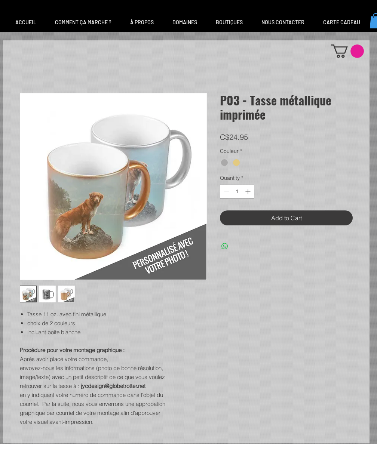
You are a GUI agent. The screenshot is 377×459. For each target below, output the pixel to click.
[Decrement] (225, 191)
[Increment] (248, 191)
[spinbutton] (237, 191)
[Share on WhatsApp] (224, 246)
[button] (184, 22)
